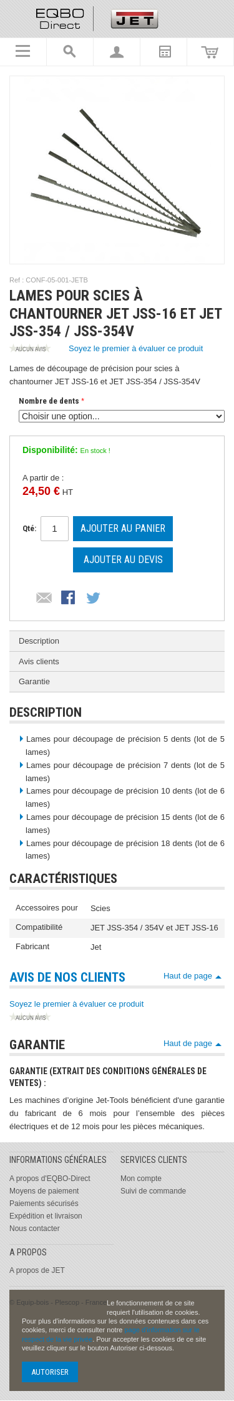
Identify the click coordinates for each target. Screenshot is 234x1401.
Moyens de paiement (44, 1191)
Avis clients (39, 661)
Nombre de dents (49, 401)
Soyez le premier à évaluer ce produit (106, 349)
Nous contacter (34, 1228)
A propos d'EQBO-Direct (49, 1178)
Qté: (29, 528)
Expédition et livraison (45, 1216)
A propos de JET (37, 1270)
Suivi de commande (153, 1191)
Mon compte (141, 1178)
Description (39, 641)
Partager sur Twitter (94, 599)
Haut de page (187, 975)
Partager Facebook (69, 599)
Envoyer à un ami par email (44, 599)
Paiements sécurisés (44, 1203)
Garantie (34, 681)
